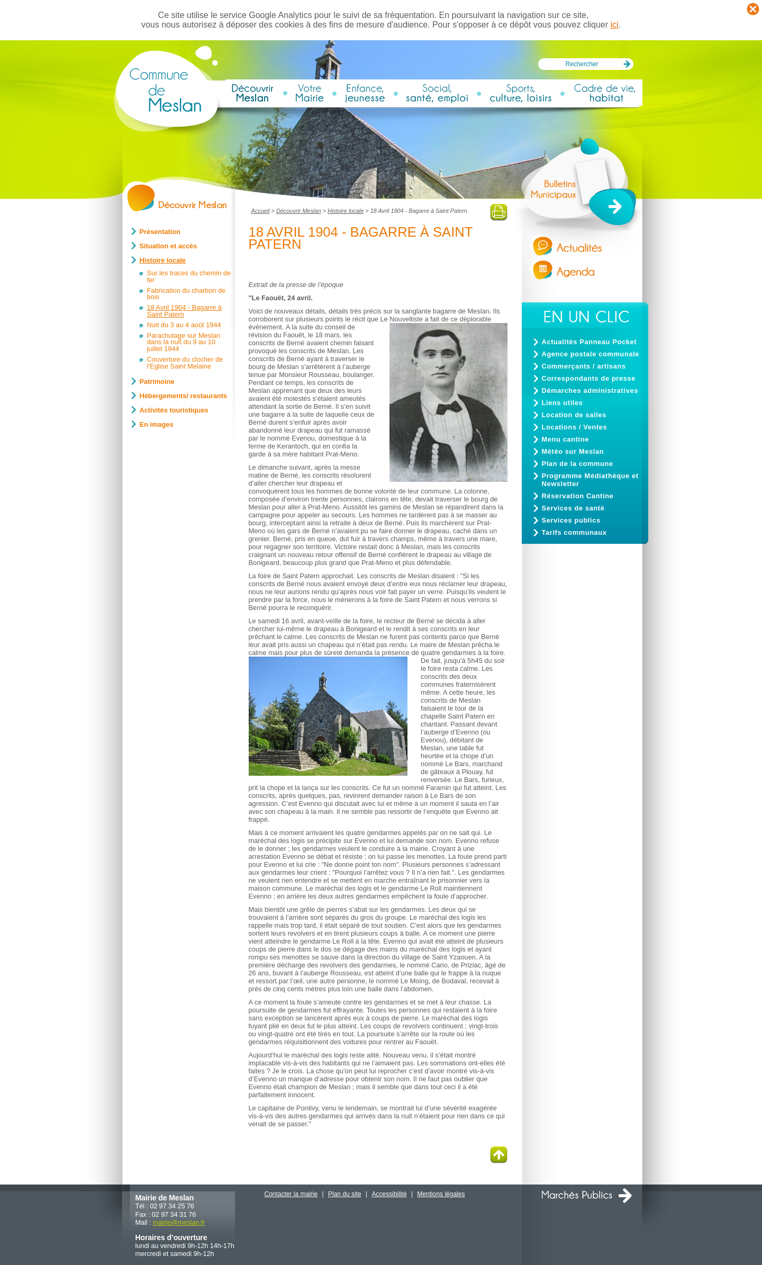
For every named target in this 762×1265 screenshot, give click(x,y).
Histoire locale (346, 211)
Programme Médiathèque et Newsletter (590, 480)
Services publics (571, 520)
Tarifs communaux (574, 532)
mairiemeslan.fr (179, 1222)
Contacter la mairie (291, 1194)
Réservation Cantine (578, 496)
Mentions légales (441, 1194)
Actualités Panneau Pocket (589, 342)
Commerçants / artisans (584, 366)
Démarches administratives (590, 390)
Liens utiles (562, 403)
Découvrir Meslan (298, 211)
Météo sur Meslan (573, 451)
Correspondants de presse (589, 378)
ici (615, 24)
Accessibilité (389, 1194)
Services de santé (573, 508)
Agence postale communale (591, 354)
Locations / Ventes (574, 427)
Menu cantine (565, 439)
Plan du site (344, 1194)
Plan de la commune (577, 464)
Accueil (260, 211)
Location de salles (574, 415)
